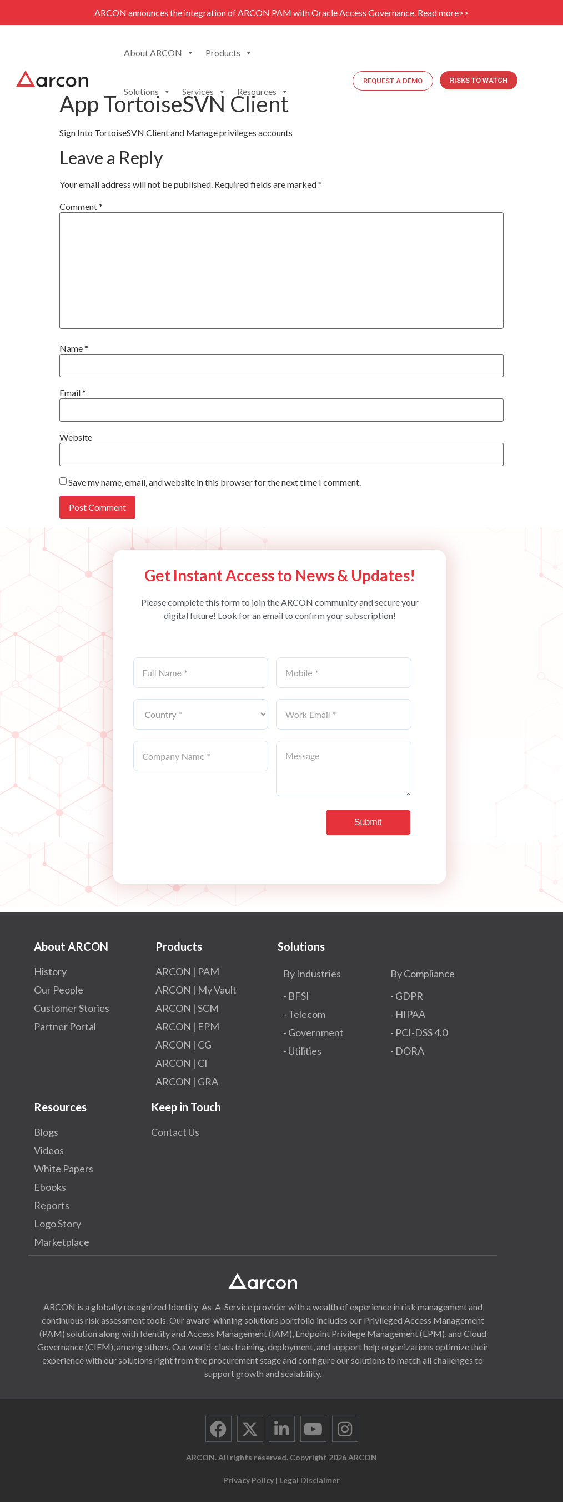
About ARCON (159, 53)
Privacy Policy (248, 1480)
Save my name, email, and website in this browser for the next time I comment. (214, 482)
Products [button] (229, 53)
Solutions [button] (147, 92)
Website (75, 437)
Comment (81, 206)
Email (72, 392)
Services (204, 92)
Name (73, 348)
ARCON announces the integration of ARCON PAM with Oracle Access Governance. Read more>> (281, 12)
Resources (263, 92)
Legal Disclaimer (309, 1480)
